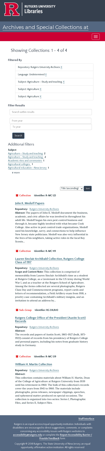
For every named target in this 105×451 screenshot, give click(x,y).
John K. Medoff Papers (29, 203)
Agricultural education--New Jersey (27, 167)
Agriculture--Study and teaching (25, 153)
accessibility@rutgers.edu (27, 434)
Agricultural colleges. (19, 164)
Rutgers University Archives (44, 209)
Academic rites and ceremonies (25, 160)
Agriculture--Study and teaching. (26, 157)
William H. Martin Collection (33, 364)
